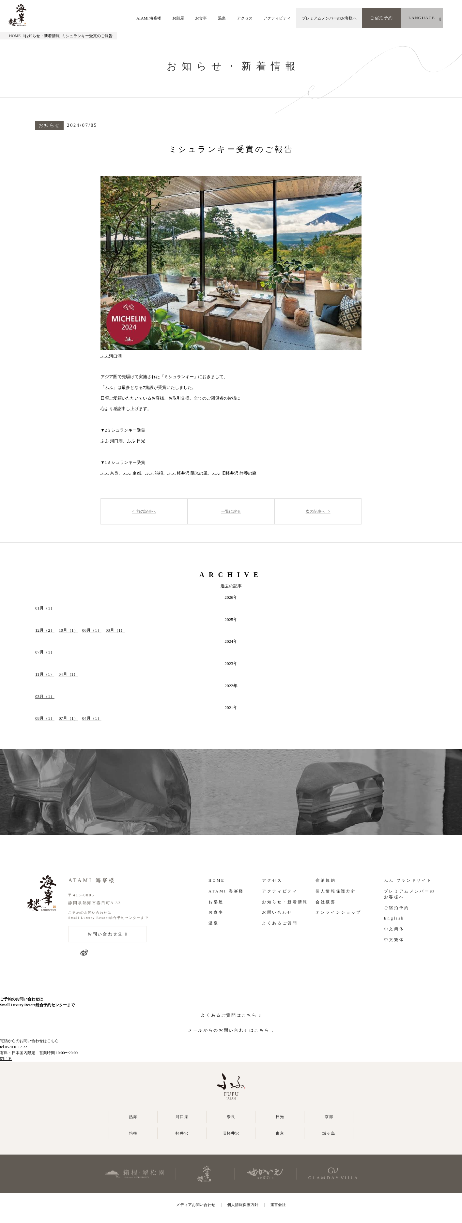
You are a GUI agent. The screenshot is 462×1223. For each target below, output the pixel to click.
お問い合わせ (277, 912)
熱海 (133, 1116)
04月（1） (68, 674)
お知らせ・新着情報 (285, 902)
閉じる (6, 1058)
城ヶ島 (328, 1133)
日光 (280, 1116)
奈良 (231, 1116)
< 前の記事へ (144, 511)
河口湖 (182, 1116)
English (394, 918)
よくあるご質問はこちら (229, 1015)
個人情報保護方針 (336, 891)
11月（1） (44, 674)
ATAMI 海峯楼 (148, 18)
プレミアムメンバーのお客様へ (329, 18)
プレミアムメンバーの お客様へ (409, 894)
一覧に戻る (231, 511)
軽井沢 (182, 1133)
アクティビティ (277, 18)
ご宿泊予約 (381, 17)
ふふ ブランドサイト (408, 880)
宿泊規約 (326, 880)
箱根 (133, 1133)
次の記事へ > (318, 511)
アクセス (245, 18)
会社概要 (326, 902)
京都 (329, 1116)
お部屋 (178, 18)
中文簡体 (394, 929)
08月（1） (44, 718)
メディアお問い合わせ (195, 1205)
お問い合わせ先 (105, 934)
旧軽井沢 (231, 1133)
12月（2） (44, 630)
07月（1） (44, 652)
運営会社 (278, 1205)
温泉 (222, 18)
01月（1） (44, 608)
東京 (280, 1133)
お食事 (201, 18)
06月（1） (91, 630)
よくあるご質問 (280, 923)
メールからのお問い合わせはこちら (229, 1030)
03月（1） (115, 630)
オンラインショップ (339, 912)
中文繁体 (394, 939)
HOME (15, 36)
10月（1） (68, 630)
